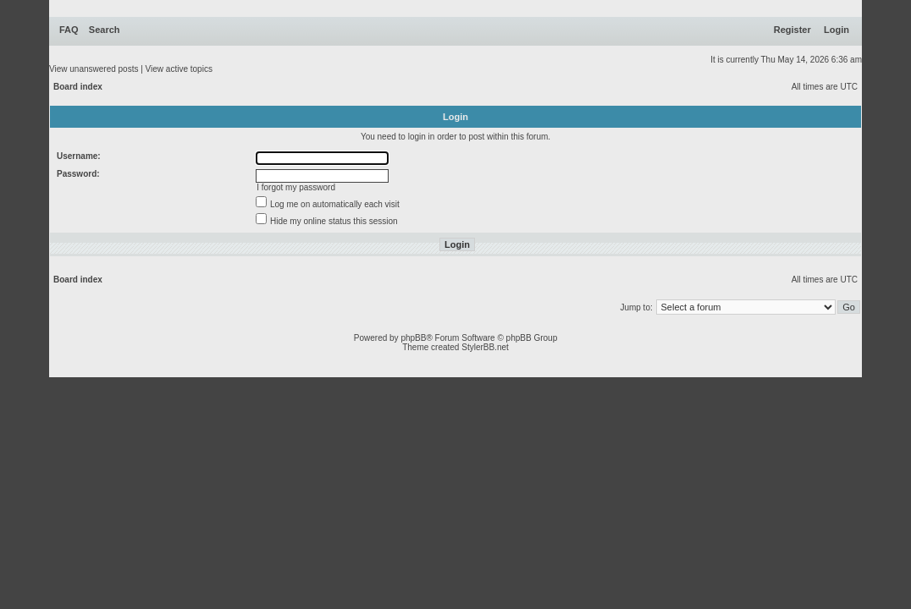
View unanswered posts (93, 69)
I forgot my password (296, 187)
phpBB (413, 338)
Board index (77, 86)
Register (792, 30)
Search (104, 30)
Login (836, 30)
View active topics (179, 69)
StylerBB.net (485, 347)
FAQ (69, 30)
